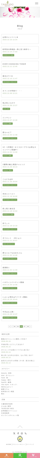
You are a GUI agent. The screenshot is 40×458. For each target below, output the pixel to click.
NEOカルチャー (7, 387)
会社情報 (8, 444)
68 (28, 326)
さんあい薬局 (6, 406)
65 (18, 326)
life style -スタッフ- (9, 82)
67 (24, 326)
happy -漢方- (6, 380)
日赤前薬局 (5, 413)
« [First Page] (9, 326)
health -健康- (7, 123)
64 (14, 326)
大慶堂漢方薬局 (7, 404)
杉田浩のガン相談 (8, 55)
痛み (2, 393)
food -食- (6, 108)
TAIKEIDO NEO (7, 408)
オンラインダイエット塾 (10, 415)
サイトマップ (30, 444)
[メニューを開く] (37, 3)
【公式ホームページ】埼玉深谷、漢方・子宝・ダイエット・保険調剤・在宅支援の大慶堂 (7, 3)
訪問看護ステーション (9, 411)
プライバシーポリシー (18, 444)
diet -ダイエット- (8, 244)
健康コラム (5, 389)
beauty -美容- (7, 170)
